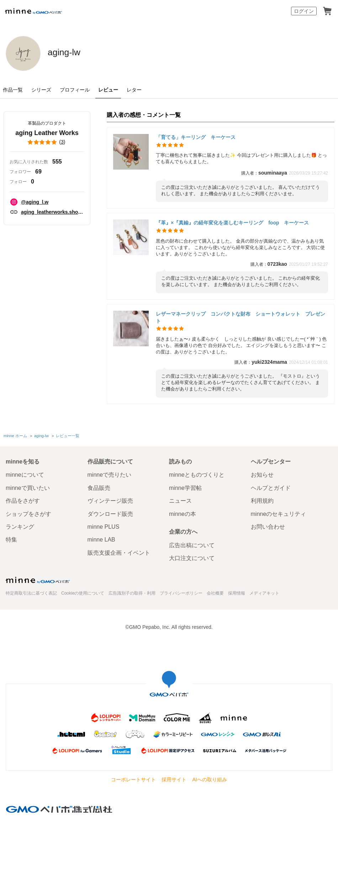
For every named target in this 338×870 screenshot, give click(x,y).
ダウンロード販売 (110, 512)
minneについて (25, 474)
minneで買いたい (28, 486)
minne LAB (101, 538)
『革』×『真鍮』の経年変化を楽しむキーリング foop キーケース (232, 223)
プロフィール (75, 90)
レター (134, 90)
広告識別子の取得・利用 (132, 591)
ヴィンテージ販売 (110, 500)
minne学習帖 (185, 486)
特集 (11, 538)
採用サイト (174, 778)
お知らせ (262, 474)
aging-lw (74, 53)
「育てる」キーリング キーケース (196, 137)
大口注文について (192, 557)
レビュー (108, 90)
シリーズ (41, 90)
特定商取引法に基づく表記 (31, 591)
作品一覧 (13, 90)
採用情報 (236, 591)
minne (38, 578)
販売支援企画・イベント (119, 551)
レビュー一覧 (67, 435)
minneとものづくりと (197, 474)
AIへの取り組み (209, 778)
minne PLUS (104, 525)
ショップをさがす (28, 512)
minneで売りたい (110, 474)
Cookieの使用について (82, 591)
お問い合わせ (268, 525)
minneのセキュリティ (278, 512)
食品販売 (99, 486)
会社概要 (215, 591)
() (47, 142)
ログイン (304, 11)
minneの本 (182, 512)
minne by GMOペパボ (33, 11)
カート (327, 11)
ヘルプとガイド (271, 486)
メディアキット (264, 591)
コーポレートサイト (133, 778)
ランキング (20, 525)
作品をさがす (23, 500)
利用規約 (262, 500)
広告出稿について (192, 544)
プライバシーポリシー (181, 591)
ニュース (180, 500)
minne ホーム (15, 435)
